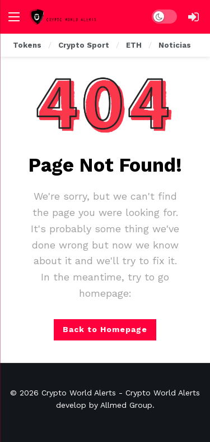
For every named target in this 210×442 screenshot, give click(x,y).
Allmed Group (126, 404)
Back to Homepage (105, 329)
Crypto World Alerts (78, 392)
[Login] (193, 16)
